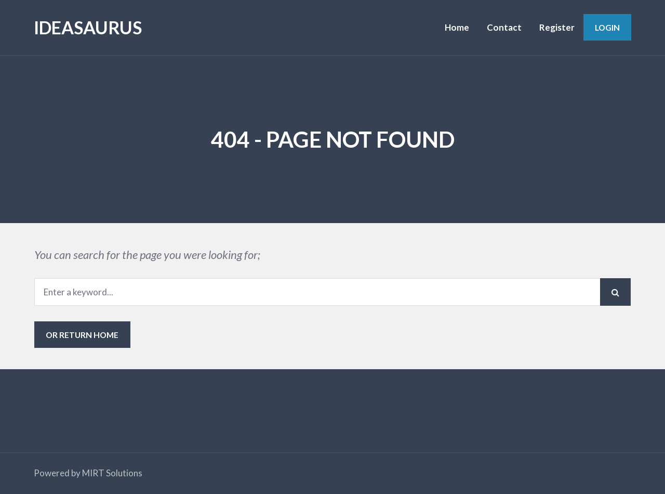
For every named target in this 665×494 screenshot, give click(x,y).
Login (607, 27)
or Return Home (82, 335)
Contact (504, 27)
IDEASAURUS (88, 27)
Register (557, 27)
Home (457, 27)
